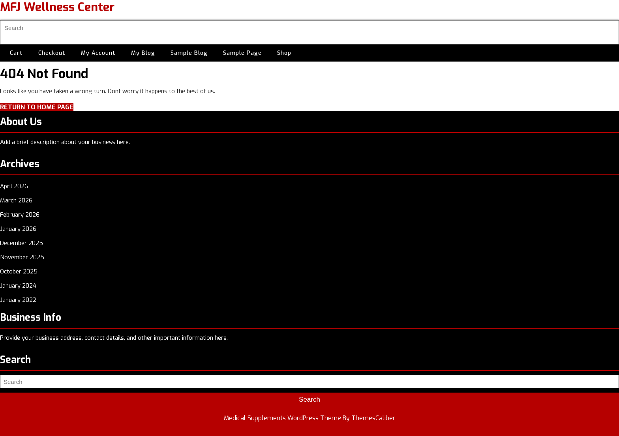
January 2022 (18, 300)
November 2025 (22, 257)
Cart (16, 53)
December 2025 (21, 243)
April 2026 (14, 186)
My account (98, 53)
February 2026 (19, 215)
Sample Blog (189, 53)
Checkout (52, 53)
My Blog (143, 53)
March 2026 (16, 200)
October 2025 (19, 271)
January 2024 (18, 286)
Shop (284, 53)
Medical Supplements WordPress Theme (282, 418)
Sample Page (242, 53)
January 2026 (18, 229)
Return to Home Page (36, 107)
